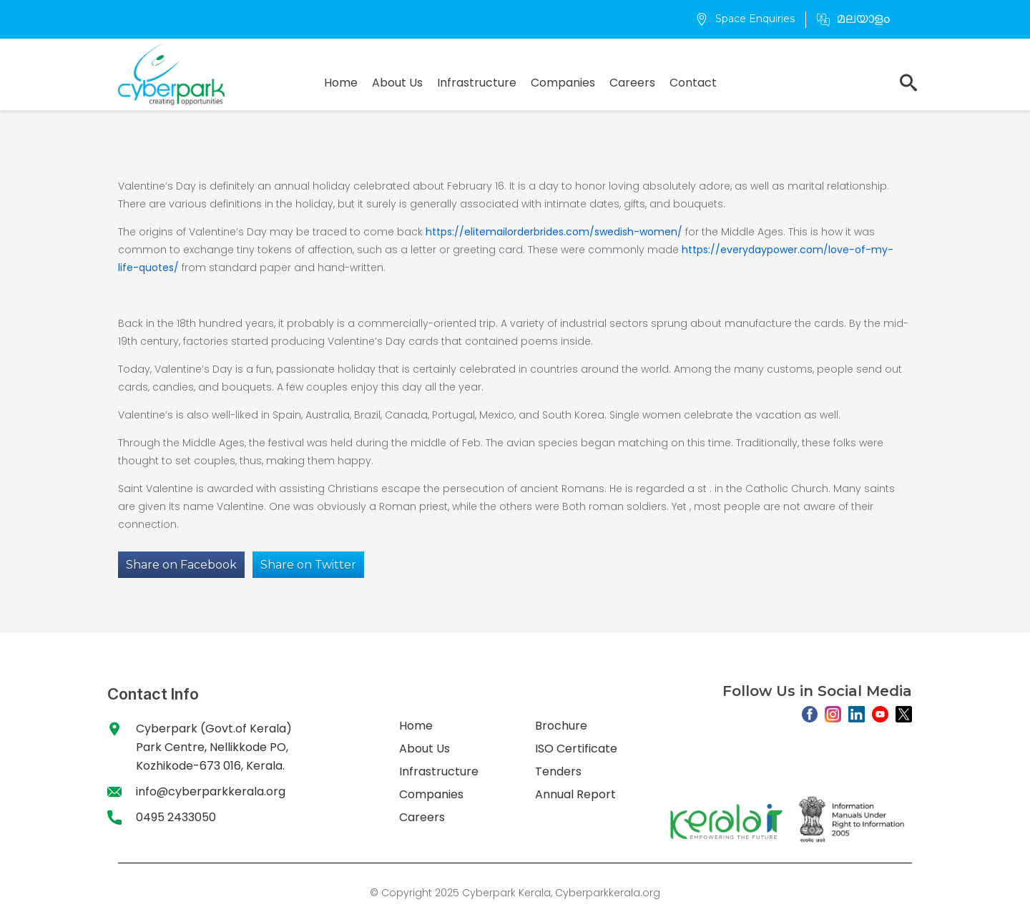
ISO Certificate (576, 748)
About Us (397, 82)
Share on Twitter (308, 565)
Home (341, 82)
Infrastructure (476, 82)
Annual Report (575, 794)
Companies (563, 82)
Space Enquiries (745, 18)
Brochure (561, 725)
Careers (632, 82)
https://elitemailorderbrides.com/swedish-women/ (554, 232)
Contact (693, 82)
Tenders (558, 771)
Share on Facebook (181, 565)
